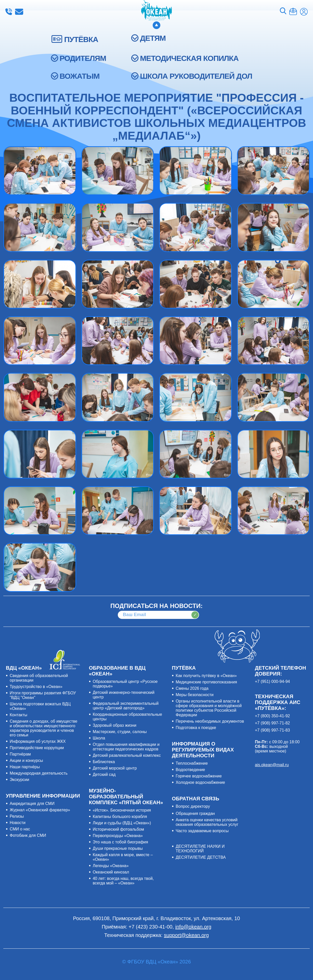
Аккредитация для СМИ (32, 803)
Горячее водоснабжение (199, 776)
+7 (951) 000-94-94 (272, 681)
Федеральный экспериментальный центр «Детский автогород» (126, 705)
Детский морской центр (115, 768)
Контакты (18, 715)
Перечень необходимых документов (210, 721)
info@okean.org (19, 12)
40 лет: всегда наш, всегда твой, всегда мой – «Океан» (123, 880)
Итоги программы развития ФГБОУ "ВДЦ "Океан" (43, 695)
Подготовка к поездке (196, 727)
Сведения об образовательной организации (39, 677)
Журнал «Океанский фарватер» (40, 810)
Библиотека (104, 762)
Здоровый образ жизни (114, 725)
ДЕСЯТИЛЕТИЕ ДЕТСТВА (201, 857)
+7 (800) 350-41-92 (272, 716)
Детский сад (104, 774)
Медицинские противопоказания (206, 682)
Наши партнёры (25, 767)
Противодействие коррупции (37, 748)
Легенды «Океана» (111, 866)
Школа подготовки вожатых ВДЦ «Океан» (40, 706)
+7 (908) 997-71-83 (272, 730)
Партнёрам (20, 754)
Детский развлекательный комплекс (127, 755)
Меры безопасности (194, 695)
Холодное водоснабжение (200, 782)
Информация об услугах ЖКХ (38, 741)
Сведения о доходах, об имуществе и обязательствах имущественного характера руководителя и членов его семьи (43, 728)
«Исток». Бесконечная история (122, 810)
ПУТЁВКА (81, 39)
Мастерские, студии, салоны (120, 732)
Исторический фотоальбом (118, 829)
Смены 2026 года (192, 688)
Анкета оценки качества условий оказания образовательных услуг (207, 822)
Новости (17, 822)
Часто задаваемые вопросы (202, 831)
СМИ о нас (20, 829)
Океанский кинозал (111, 872)
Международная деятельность (39, 773)
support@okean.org (186, 935)
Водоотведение (190, 769)
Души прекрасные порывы (118, 848)
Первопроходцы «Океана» (118, 835)
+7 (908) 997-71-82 (272, 723)
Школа (99, 738)
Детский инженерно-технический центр (123, 694)
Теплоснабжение (192, 763)
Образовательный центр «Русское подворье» (125, 683)
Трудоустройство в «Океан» (36, 686)
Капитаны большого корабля (120, 816)
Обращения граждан (195, 813)
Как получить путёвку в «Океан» (206, 675)
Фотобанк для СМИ (28, 835)
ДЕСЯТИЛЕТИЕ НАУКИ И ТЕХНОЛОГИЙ (200, 848)
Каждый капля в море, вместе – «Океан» (123, 857)
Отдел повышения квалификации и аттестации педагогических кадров (126, 746)
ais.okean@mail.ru (272, 765)
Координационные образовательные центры (127, 716)
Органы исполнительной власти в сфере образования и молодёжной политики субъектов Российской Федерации (209, 708)
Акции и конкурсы (26, 760)
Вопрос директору (193, 806)
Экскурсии (19, 779)
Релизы (17, 816)
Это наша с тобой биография (120, 842)
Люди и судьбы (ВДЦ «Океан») (122, 823)
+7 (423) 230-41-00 (8, 11)
